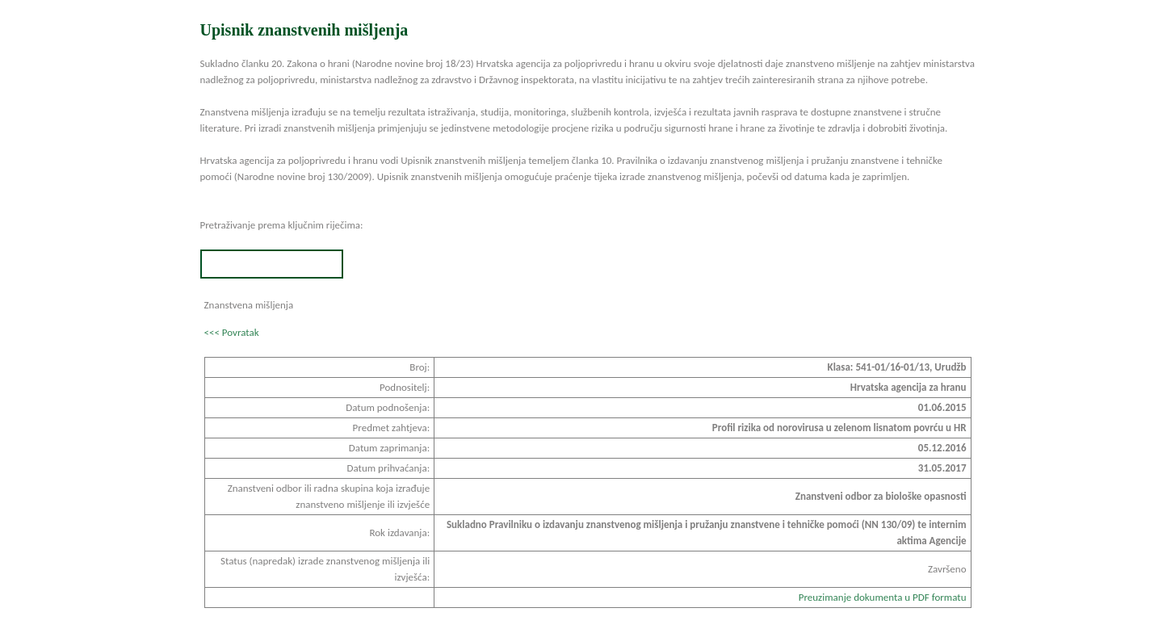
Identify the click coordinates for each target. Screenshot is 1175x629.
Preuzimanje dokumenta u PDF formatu (883, 597)
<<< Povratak (231, 332)
